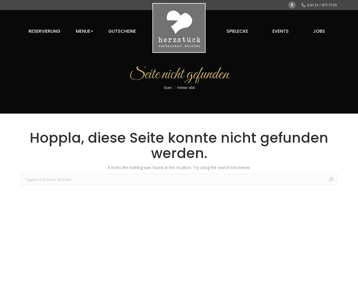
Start (168, 87)
